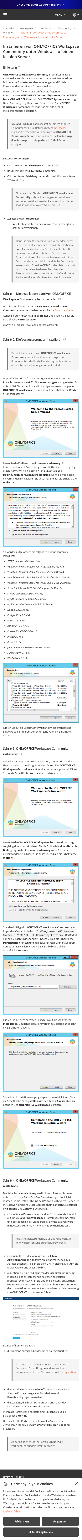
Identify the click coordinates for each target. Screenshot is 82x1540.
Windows (8, 32)
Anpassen (60, 1521)
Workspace (26, 28)
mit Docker (60, 128)
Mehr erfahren (12, 1511)
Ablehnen (22, 1521)
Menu (59, 14)
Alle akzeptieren (41, 1532)
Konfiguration (68, 1372)
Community (64, 28)
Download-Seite (64, 310)
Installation (45, 28)
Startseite (8, 28)
